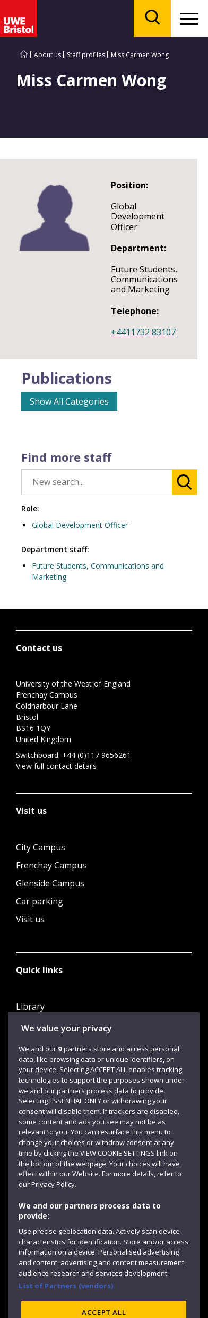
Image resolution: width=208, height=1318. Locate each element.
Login (27, 1042)
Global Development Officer (80, 525)
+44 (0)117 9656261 (96, 755)
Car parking (39, 901)
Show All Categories (69, 401)
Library (30, 1006)
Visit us (30, 919)
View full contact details (56, 766)
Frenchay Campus (51, 865)
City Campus (40, 847)
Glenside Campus (50, 883)
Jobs (24, 1024)
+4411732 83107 (143, 332)
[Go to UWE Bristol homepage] (24, 54)
